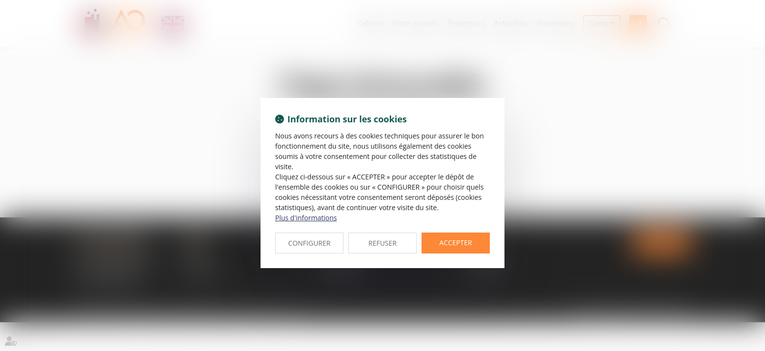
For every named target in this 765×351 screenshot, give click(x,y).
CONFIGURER (309, 243)
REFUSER (382, 243)
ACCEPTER (456, 242)
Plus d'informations (306, 217)
